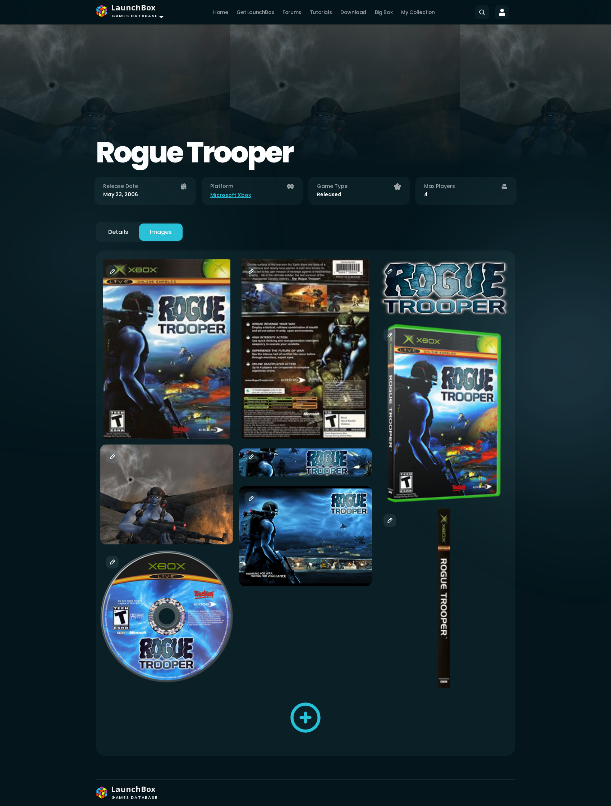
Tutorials (321, 12)
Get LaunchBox (255, 12)
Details (118, 232)
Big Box (383, 12)
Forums (291, 12)
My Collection (418, 12)
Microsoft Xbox (230, 195)
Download (353, 12)
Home (220, 12)
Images (161, 232)
